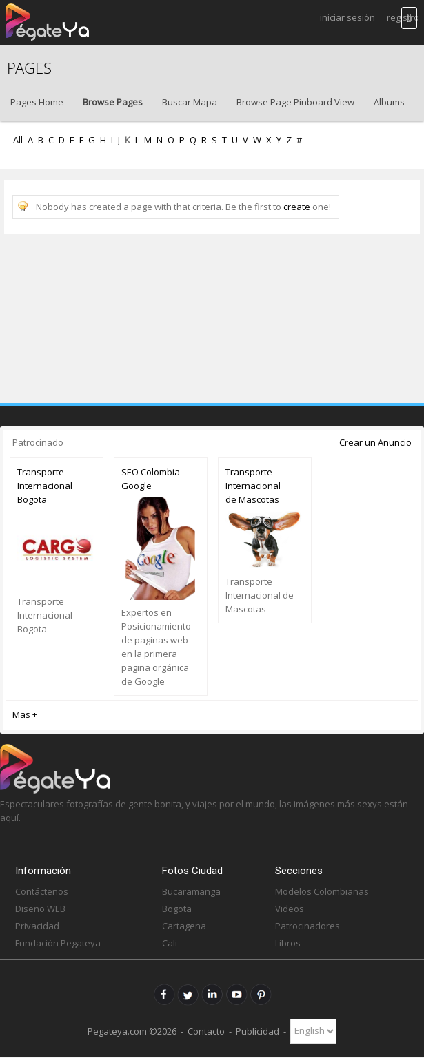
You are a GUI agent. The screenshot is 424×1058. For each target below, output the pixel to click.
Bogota (177, 908)
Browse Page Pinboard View (295, 102)
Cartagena (184, 926)
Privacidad (37, 926)
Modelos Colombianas (322, 891)
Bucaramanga (191, 891)
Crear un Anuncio (375, 442)
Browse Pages (113, 102)
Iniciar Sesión (347, 17)
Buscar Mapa (189, 102)
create (296, 206)
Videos (289, 908)
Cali (169, 943)
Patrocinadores (307, 926)
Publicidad (257, 1030)
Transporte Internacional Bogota (44, 486)
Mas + (24, 714)
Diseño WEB (40, 908)
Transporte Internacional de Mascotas (253, 486)
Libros (288, 943)
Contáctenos (41, 891)
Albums (389, 102)
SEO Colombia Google (150, 479)
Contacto (206, 1030)
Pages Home (36, 102)
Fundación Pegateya (58, 943)
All (18, 140)
